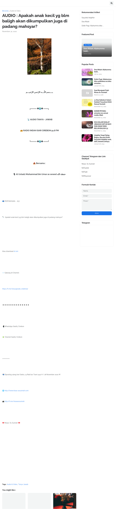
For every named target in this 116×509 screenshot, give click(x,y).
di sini (16, 251)
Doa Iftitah (85, 22)
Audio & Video (15, 11)
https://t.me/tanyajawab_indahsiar (15, 289)
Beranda (5, 11)
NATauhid (85, 168)
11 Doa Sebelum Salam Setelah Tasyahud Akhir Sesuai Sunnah (103, 102)
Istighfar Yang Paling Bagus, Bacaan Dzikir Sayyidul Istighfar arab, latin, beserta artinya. (102, 138)
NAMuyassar (86, 176)
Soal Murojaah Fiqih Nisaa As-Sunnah (101, 91)
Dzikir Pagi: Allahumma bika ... (93, 26)
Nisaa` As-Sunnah (88, 164)
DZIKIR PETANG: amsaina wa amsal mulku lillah (101, 113)
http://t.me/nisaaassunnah (14, 401)
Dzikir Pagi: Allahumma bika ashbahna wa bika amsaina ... (102, 81)
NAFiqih (84, 172)
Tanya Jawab (23, 484)
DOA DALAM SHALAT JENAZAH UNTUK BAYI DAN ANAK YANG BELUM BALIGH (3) (102, 125)
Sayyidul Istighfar (88, 18)
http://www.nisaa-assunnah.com (17, 391)
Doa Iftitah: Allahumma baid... (102, 71)
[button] (111, 3)
